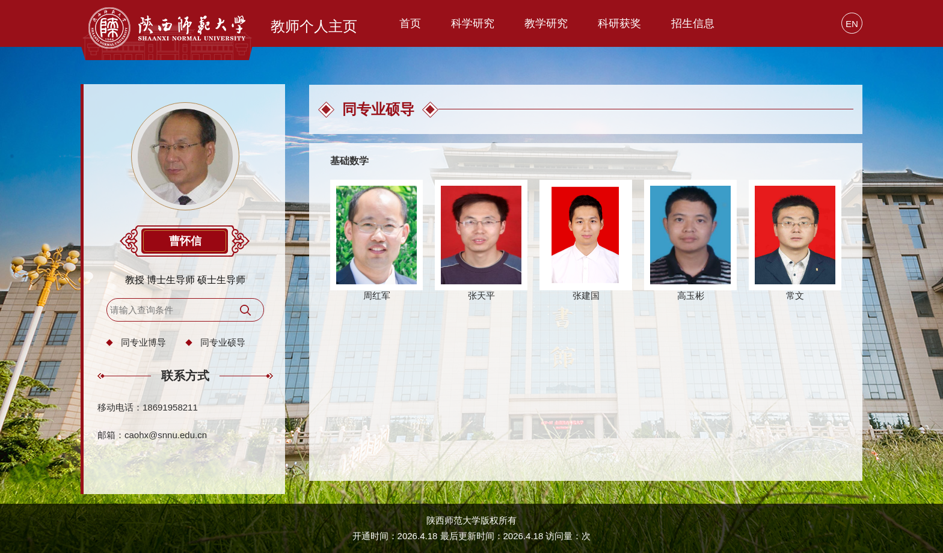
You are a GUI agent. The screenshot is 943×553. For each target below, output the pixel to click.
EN (852, 24)
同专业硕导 (222, 342)
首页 (410, 23)
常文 (795, 295)
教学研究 (546, 23)
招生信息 (692, 23)
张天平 (481, 295)
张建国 (586, 295)
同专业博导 (143, 342)
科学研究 (472, 23)
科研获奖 (619, 23)
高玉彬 (690, 295)
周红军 (376, 295)
